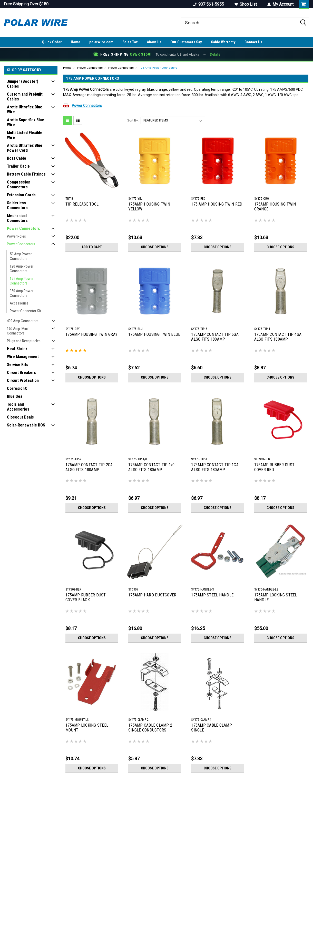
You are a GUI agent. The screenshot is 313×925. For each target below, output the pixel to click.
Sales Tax (130, 42)
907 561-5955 (208, 4)
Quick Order (52, 42)
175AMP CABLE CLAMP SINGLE (211, 728)
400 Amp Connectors (22, 321)
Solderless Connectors (17, 205)
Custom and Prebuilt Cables (25, 96)
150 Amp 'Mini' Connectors (17, 331)
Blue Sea (14, 396)
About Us (154, 42)
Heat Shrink (17, 348)
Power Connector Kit (25, 311)
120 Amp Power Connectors (21, 268)
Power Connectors (23, 228)
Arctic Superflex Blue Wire (25, 122)
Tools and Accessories (18, 407)
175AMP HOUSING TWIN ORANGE (275, 206)
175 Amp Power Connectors (21, 281)
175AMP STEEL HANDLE (212, 595)
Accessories (19, 303)
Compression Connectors (18, 184)
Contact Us (253, 42)
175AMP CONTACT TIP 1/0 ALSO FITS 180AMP (151, 467)
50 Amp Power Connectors (21, 256)
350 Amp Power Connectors (21, 293)
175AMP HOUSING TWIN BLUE (154, 334)
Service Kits (17, 364)
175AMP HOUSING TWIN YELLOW (149, 206)
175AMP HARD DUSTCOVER (152, 595)
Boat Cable (16, 158)
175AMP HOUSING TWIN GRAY (91, 334)
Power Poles (16, 236)
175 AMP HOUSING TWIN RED (216, 204)
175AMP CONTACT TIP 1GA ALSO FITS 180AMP (215, 467)
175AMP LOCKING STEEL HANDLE (275, 597)
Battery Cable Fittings (26, 174)
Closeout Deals (20, 417)
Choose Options (155, 247)
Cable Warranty (223, 42)
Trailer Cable (18, 166)
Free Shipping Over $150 (26, 4)
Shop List (245, 4)
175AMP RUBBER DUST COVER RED (274, 467)
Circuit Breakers (21, 372)
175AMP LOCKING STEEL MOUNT (86, 728)
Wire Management (23, 356)
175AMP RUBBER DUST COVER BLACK (85, 597)
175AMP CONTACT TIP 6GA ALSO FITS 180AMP (215, 337)
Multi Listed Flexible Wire (24, 135)
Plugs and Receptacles (24, 341)
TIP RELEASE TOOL (82, 204)
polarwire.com (101, 42)
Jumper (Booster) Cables (22, 84)
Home (75, 42)
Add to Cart (92, 247)
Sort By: (133, 120)
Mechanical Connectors (17, 218)
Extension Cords (21, 194)
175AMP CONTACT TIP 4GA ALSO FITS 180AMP (278, 337)
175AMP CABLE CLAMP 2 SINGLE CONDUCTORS (150, 728)
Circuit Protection (23, 380)
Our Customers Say (186, 42)
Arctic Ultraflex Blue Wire (24, 109)
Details (215, 54)
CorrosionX (17, 388)
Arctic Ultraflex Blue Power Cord (24, 148)
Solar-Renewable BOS (26, 425)
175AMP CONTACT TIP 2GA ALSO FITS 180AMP (89, 467)
